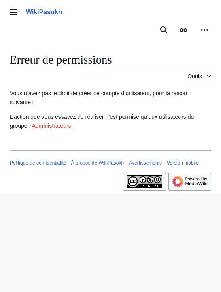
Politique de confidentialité (38, 163)
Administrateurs (51, 125)
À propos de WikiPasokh (97, 163)
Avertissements (145, 163)
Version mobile (183, 163)
